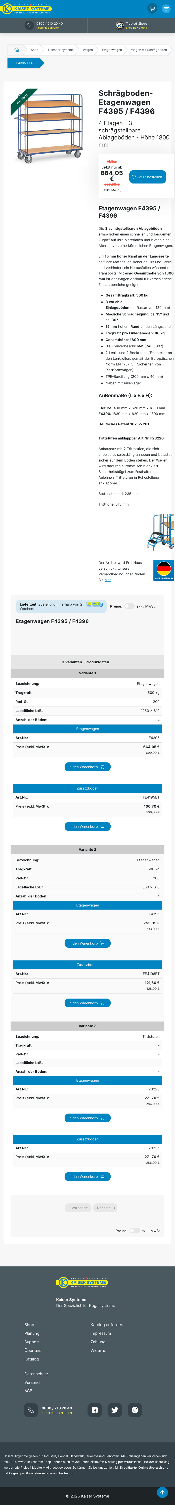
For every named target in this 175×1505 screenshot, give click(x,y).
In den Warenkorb (87, 766)
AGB (28, 1390)
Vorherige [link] (80, 1208)
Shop (34, 50)
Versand (32, 1382)
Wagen (88, 50)
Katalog (31, 1359)
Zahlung (98, 1342)
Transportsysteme (61, 50)
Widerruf (99, 1350)
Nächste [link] (104, 1208)
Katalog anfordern (108, 1324)
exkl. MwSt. (146, 606)
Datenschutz (36, 1374)
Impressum (101, 1333)
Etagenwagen (112, 50)
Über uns (32, 1350)
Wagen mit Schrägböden (149, 50)
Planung (31, 1333)
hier (108, 580)
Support (32, 1342)
